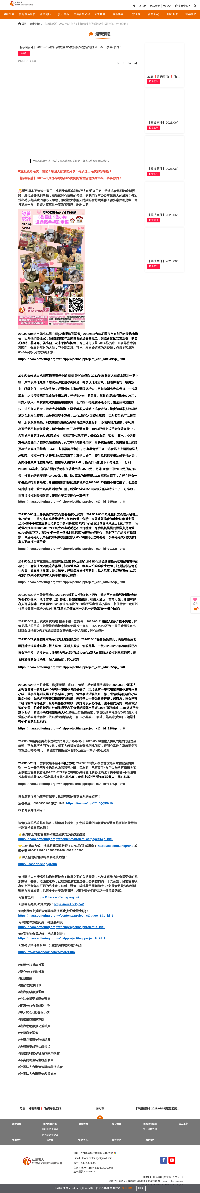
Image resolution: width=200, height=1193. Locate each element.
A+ (129, 63)
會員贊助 (45, 14)
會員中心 (181, 6)
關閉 (142, 1187)
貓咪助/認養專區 (50, 1129)
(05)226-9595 (88, 1163)
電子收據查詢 (150, 1129)
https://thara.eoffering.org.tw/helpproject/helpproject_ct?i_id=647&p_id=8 (71, 784)
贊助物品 (118, 14)
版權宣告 (147, 1177)
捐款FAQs (154, 14)
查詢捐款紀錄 (81, 14)
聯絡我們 (191, 14)
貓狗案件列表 (27, 14)
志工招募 (100, 14)
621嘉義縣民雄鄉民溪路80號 (98, 1153)
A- (118, 63)
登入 (167, 6)
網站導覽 (155, 6)
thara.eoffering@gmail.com (97, 1158)
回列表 (100, 1108)
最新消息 (9, 14)
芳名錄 (136, 14)
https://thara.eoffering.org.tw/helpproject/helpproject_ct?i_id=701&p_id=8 (71, 548)
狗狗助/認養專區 (50, 1135)
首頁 (22, 23)
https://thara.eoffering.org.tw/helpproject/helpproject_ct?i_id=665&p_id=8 (71, 501)
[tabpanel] (78, 110)
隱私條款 (157, 1177)
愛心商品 (63, 14)
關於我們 (172, 14)
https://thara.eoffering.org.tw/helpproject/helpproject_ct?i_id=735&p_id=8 (71, 582)
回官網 (142, 6)
